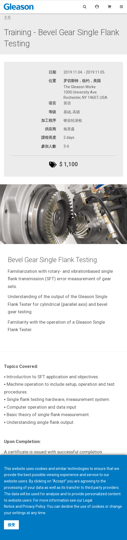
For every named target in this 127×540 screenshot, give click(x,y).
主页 (7, 17)
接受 (11, 525)
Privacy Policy (34, 506)
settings (19, 513)
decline (67, 506)
